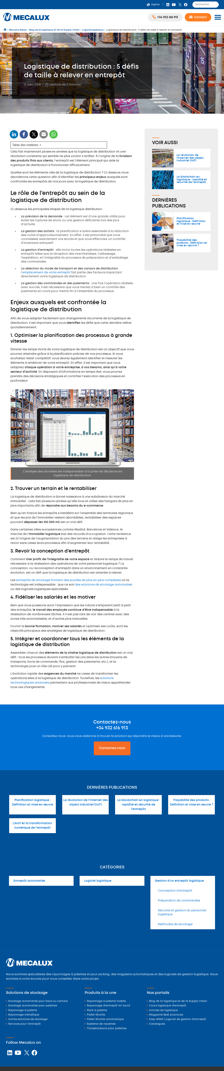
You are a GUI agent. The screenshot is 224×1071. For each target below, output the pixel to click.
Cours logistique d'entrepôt (167, 1006)
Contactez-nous (112, 748)
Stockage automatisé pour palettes (32, 1006)
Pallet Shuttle (96, 1015)
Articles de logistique (163, 1010)
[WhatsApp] (44, 136)
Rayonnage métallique (23, 1015)
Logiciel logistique (97, 880)
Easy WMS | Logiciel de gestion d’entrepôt (177, 1019)
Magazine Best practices (166, 1015)
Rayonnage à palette (22, 1010)
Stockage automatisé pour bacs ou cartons (38, 1001)
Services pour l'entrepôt (24, 1024)
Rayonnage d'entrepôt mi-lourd (108, 1006)
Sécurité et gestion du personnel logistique (182, 912)
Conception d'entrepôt (175, 890)
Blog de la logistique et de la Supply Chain (178, 1001)
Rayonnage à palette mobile (106, 1001)
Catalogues (157, 1024)
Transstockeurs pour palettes (106, 1028)
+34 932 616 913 (112, 728)
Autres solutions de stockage (27, 1019)
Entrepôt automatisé (29, 880)
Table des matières (25, 145)
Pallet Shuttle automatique (105, 1019)
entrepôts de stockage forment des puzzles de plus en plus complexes (68, 580)
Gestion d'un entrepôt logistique (179, 880)
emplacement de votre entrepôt (46, 272)
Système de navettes (101, 1024)
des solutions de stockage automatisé (103, 584)
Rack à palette (97, 1010)
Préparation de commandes (179, 900)
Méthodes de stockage (175, 924)
